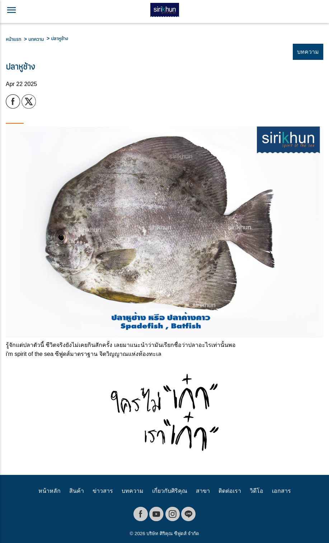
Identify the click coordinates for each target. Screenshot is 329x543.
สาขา (203, 491)
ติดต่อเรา (229, 491)
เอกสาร (281, 491)
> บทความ (35, 39)
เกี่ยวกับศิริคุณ (169, 491)
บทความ (133, 491)
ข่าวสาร (103, 491)
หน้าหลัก (49, 491)
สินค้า (76, 491)
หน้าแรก (15, 39)
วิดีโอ (256, 491)
